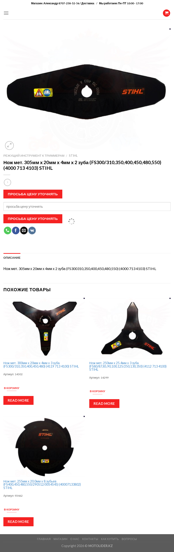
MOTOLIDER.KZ (100, 546)
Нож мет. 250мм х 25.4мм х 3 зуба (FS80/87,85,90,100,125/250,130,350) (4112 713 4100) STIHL (128, 366)
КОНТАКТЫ (90, 539)
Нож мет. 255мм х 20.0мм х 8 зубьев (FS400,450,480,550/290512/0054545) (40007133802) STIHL (42, 484)
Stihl (73, 155)
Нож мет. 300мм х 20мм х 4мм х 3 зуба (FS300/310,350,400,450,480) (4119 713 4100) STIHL (41, 364)
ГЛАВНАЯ (44, 539)
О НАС (74, 539)
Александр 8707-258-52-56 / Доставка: (69, 3)
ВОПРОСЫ (129, 539)
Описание (12, 257)
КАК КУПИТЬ (110, 539)
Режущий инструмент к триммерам (33, 155)
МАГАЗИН (60, 539)
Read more (18, 400)
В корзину (11, 388)
